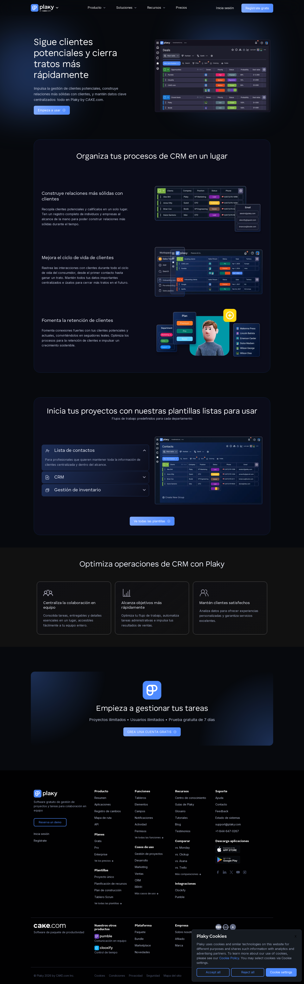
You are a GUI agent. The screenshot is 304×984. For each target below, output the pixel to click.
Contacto (221, 804)
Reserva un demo (50, 822)
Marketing (141, 867)
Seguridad (153, 975)
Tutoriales (181, 817)
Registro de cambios (107, 811)
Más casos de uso (147, 893)
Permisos (140, 831)
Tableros (140, 797)
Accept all (213, 972)
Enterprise (100, 854)
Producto (94, 7)
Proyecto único (104, 876)
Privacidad (135, 975)
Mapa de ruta (102, 817)
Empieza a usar (52, 110)
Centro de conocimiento (190, 797)
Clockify (180, 890)
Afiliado (180, 938)
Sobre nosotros (185, 932)
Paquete (140, 932)
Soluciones (124, 7)
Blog (178, 824)
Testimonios (182, 831)
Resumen (100, 797)
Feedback (221, 811)
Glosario (180, 811)
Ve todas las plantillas (152, 521)
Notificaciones (144, 817)
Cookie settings (281, 972)
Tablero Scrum (103, 897)
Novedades (142, 952)
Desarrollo (141, 860)
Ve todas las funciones (149, 837)
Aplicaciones (102, 804)
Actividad (141, 824)
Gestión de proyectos (149, 853)
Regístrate (40, 840)
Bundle (139, 938)
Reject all (247, 972)
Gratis (98, 841)
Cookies (99, 975)
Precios (181, 7)
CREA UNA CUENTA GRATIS (152, 732)
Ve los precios (104, 860)
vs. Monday (182, 847)
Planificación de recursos (110, 883)
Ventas (139, 873)
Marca (179, 945)
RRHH (138, 887)
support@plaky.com (228, 824)
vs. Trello (181, 867)
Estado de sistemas (227, 817)
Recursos (154, 7)
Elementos (141, 804)
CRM (138, 880)
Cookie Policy (229, 958)
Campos (140, 811)
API (96, 824)
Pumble (180, 897)
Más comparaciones (188, 874)
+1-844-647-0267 (227, 831)
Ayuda (219, 797)
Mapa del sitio (172, 975)
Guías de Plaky (184, 804)
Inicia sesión (225, 8)
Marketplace (143, 945)
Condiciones (117, 975)
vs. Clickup (182, 854)
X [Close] (295, 936)
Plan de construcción (107, 890)
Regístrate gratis (257, 8)
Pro (96, 847)
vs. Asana (181, 861)
